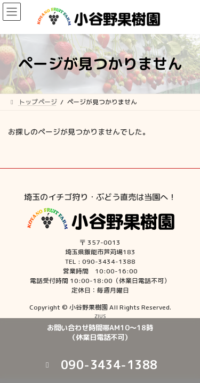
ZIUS (100, 316)
